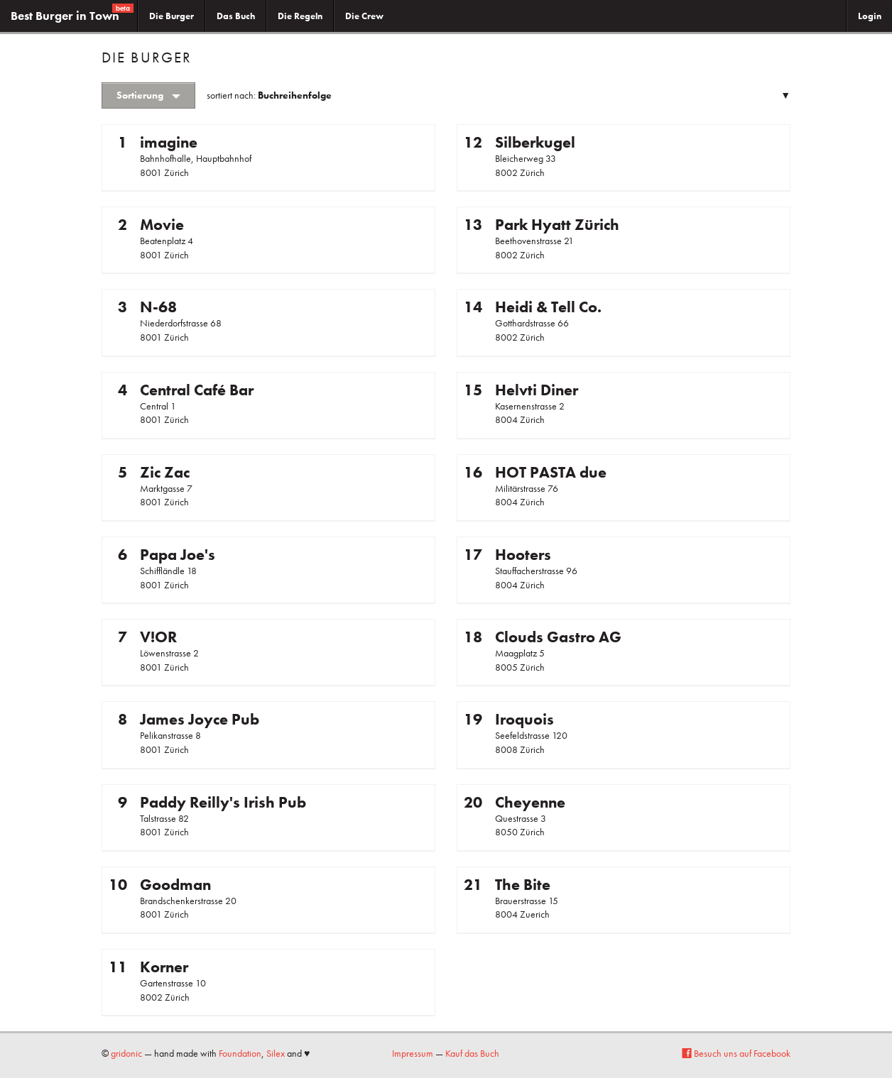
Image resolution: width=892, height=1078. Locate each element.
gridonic (126, 1053)
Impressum (412, 1053)
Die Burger (171, 16)
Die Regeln (300, 16)
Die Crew (364, 16)
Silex (275, 1053)
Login (869, 16)
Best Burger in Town (72, 13)
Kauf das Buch (472, 1053)
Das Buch (236, 16)
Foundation (240, 1053)
